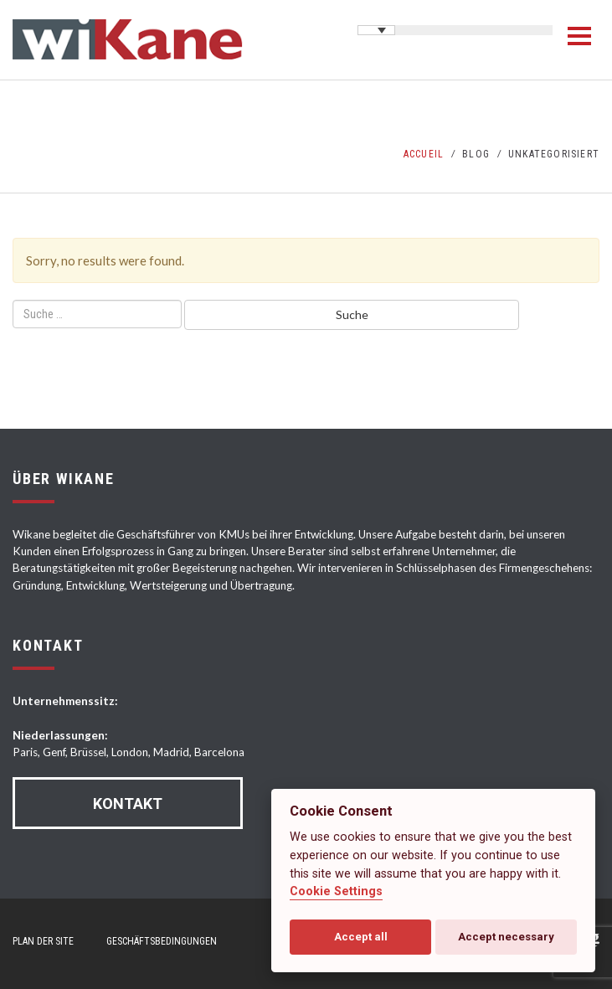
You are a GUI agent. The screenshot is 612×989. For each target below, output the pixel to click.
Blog (476, 154)
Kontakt (127, 803)
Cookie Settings (336, 891)
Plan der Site (43, 941)
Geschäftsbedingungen (161, 941)
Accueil (424, 154)
